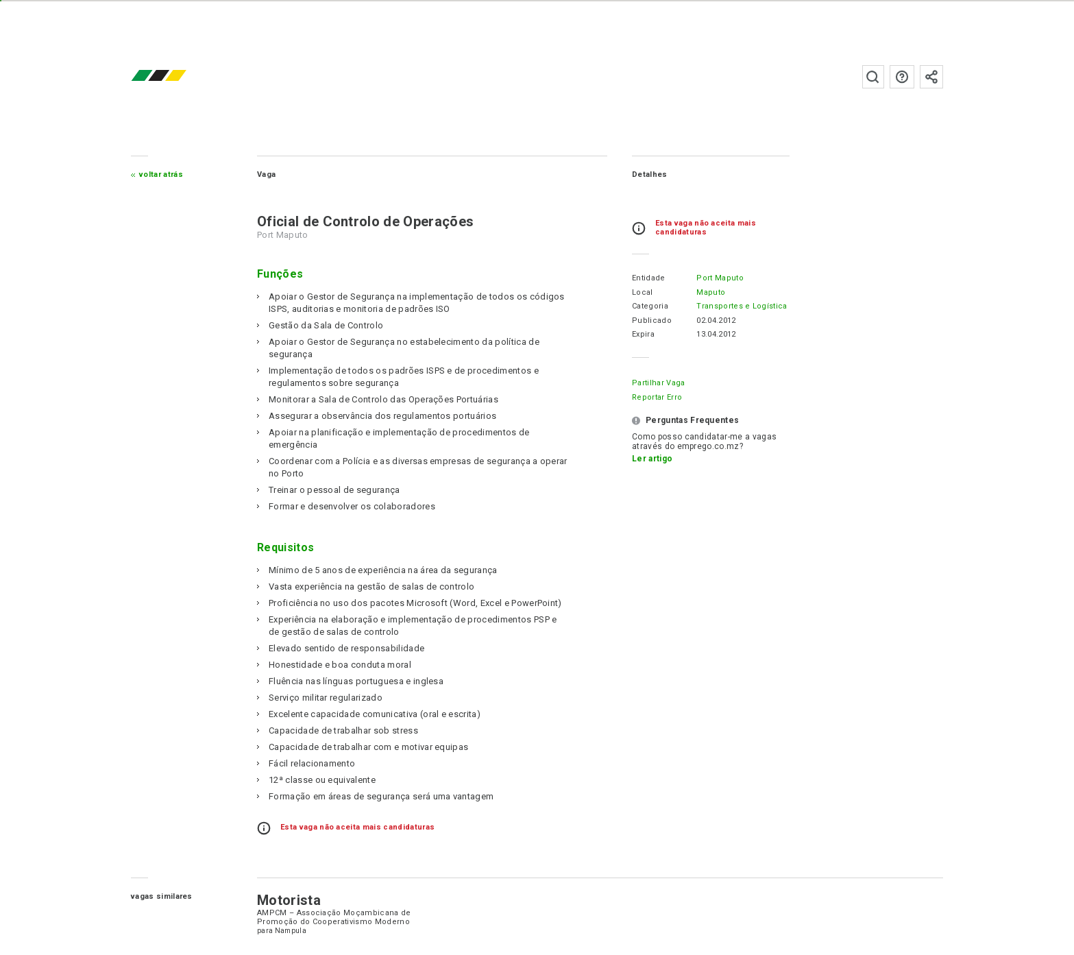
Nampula (290, 930)
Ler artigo (652, 458)
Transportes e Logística (741, 306)
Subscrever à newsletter (931, 76)
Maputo (710, 292)
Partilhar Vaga (658, 382)
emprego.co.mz (179, 76)
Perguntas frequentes (902, 76)
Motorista (289, 900)
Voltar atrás (161, 174)
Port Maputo (720, 278)
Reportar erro (657, 397)
